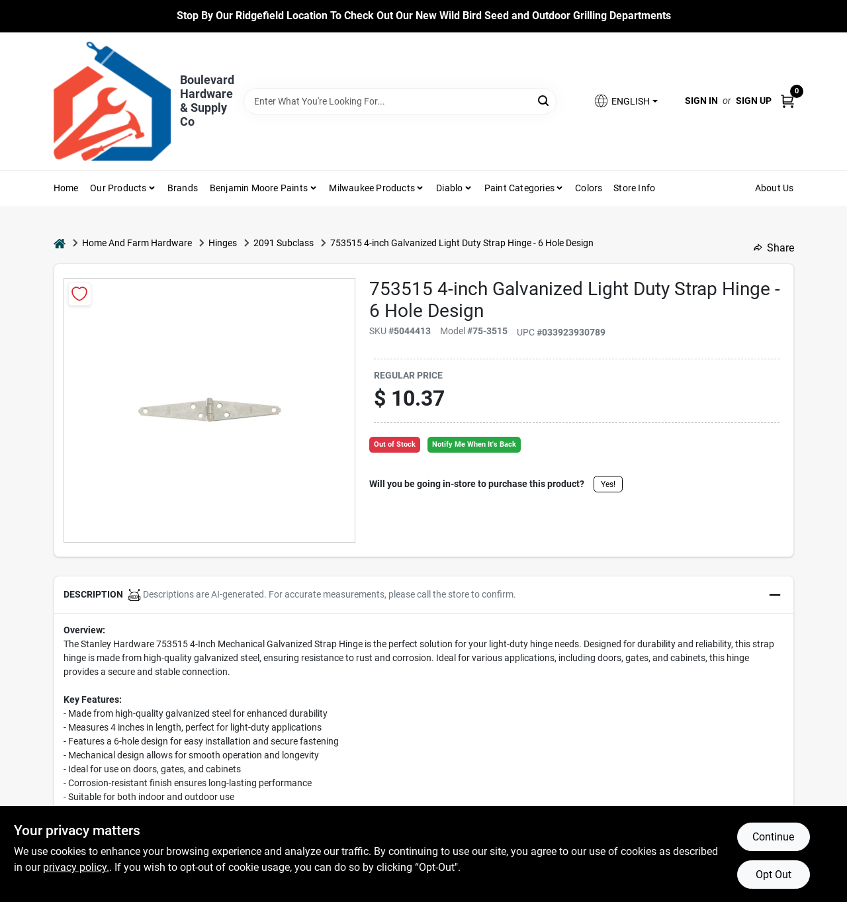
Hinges (222, 243)
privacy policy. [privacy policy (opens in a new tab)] (76, 867)
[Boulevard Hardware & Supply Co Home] (112, 101)
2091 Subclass (283, 243)
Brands (182, 188)
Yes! (608, 484)
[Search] (544, 100)
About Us (774, 188)
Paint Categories (519, 188)
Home (66, 188)
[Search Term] (400, 101)
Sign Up (754, 100)
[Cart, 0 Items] (787, 101)
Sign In (701, 100)
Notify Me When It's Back (474, 444)
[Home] (60, 243)
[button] (625, 101)
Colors (588, 188)
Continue (773, 837)
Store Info (634, 188)
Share (774, 248)
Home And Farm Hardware (137, 243)
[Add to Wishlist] (79, 294)
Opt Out (773, 874)
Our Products (118, 188)
